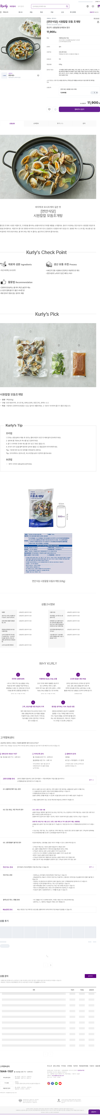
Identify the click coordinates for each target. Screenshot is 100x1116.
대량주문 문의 (6, 1088)
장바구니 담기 (79, 109)
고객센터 (97, 1)
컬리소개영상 (56, 1066)
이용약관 (75, 1066)
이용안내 (92, 1066)
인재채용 (69, 1066)
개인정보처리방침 (83, 1066)
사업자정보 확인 (80, 1070)
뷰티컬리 (21, 6)
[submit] (66, 6)
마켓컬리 (13, 6)
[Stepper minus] (92, 92)
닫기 (90, 780)
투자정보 (63, 1066)
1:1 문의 (36, 982)
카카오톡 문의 (6, 1077)
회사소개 (49, 1066)
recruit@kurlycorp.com (58, 1075)
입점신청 (97, 1066)
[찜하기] (38, 75)
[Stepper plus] (96, 92)
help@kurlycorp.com (11, 1092)
